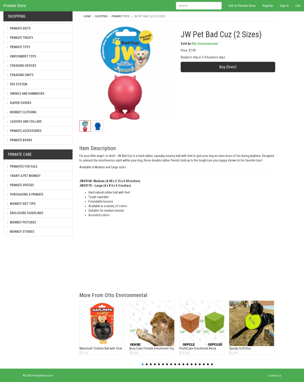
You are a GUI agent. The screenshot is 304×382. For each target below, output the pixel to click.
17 (208, 364)
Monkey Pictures (21, 222)
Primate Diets (19, 28)
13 (191, 364)
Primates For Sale (22, 166)
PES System (17, 84)
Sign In (284, 5)
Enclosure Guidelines (25, 213)
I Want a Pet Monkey (24, 176)
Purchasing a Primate (25, 194)
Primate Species (20, 185)
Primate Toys (18, 47)
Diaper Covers (19, 103)
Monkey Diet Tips (21, 204)
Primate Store (14, 5)
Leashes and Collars (24, 121)
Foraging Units (20, 75)
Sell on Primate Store (242, 5)
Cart (298, 5)
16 (204, 364)
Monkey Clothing (21, 112)
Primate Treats (20, 38)
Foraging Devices (21, 65)
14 (196, 364)
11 (183, 364)
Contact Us (274, 375)
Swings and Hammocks (25, 93)
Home (87, 16)
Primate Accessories (24, 131)
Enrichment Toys (21, 56)
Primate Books (19, 140)
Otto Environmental (204, 43)
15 (200, 364)
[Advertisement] (177, 251)
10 (179, 364)
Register (268, 5)
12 (187, 364)
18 (212, 364)
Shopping (101, 16)
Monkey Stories (20, 231)
